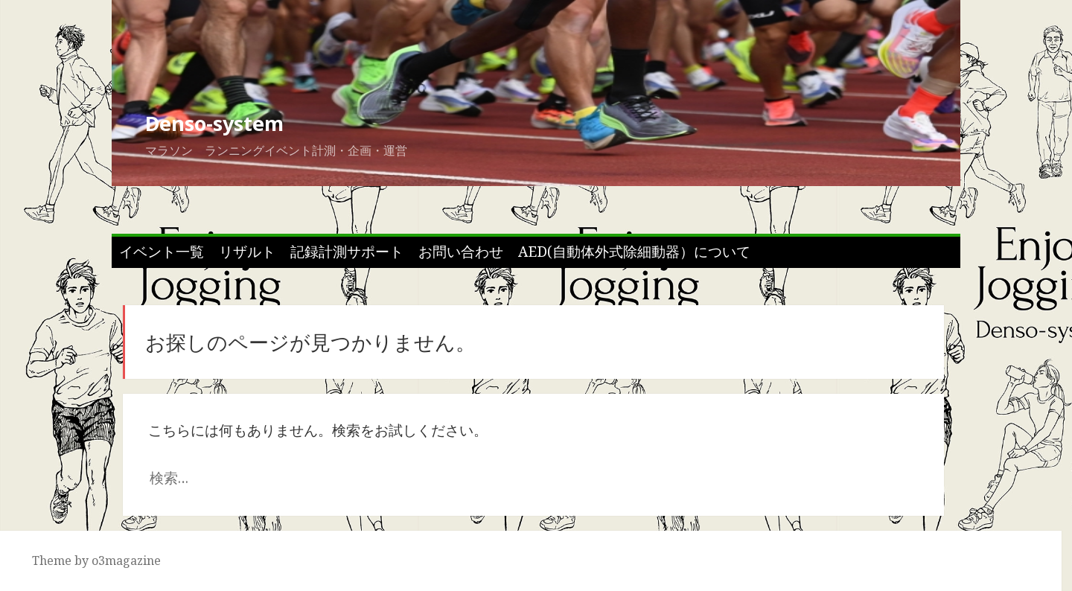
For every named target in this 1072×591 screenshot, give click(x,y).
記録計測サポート (346, 251)
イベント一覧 (161, 251)
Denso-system (214, 123)
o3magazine (126, 560)
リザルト (247, 251)
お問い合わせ (460, 251)
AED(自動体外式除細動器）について (634, 251)
